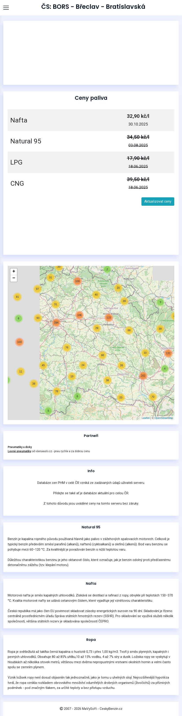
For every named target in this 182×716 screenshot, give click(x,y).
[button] (48, 410)
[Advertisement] (91, 52)
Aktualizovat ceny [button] (157, 201)
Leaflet (146, 418)
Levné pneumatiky (19, 451)
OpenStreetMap (163, 418)
